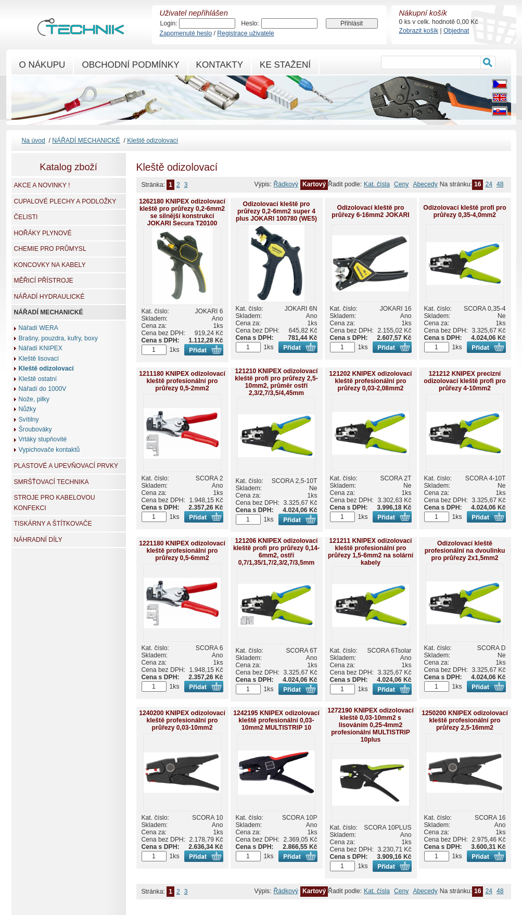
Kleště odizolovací (152, 140)
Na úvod (33, 140)
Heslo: (250, 23)
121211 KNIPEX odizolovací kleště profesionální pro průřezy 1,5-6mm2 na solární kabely (370, 551)
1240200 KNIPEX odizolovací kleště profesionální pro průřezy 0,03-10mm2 (182, 720)
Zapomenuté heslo (186, 33)
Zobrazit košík (419, 30)
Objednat (456, 30)
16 (477, 184)
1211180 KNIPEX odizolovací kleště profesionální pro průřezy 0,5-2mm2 (182, 381)
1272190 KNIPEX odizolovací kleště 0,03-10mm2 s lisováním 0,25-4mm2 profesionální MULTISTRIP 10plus (370, 725)
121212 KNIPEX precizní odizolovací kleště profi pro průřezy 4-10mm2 (464, 381)
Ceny (401, 184)
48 (500, 184)
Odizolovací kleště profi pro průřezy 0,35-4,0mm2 (464, 211)
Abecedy (425, 184)
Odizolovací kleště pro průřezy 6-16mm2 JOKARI (370, 211)
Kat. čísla (377, 184)
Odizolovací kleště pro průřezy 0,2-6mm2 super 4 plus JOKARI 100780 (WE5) (276, 211)
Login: (168, 23)
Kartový (314, 184)
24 (488, 184)
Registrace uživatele (245, 33)
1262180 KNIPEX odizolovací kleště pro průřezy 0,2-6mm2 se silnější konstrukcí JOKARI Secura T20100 (182, 212)
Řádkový (286, 184)
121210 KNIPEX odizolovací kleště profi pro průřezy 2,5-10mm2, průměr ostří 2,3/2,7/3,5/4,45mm (276, 382)
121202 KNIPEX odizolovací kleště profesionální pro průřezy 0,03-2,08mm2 (370, 381)
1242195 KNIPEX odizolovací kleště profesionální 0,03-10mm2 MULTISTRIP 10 (276, 720)
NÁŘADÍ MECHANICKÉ (86, 140)
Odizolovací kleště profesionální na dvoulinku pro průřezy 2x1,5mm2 (465, 551)
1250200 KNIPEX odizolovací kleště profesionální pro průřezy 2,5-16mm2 (465, 720)
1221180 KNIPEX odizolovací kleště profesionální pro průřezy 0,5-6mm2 (182, 551)
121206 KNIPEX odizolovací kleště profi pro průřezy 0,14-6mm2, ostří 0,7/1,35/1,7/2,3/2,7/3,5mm (276, 551)
